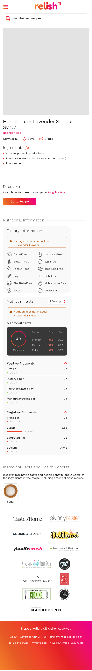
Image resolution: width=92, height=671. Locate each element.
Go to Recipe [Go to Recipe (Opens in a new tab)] (20, 201)
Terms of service (19, 642)
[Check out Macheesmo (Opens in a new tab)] (46, 609)
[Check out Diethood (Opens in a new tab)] (64, 533)
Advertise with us (30, 636)
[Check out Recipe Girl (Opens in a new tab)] (64, 564)
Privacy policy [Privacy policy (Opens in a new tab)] (39, 642)
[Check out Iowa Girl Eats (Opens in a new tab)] (64, 579)
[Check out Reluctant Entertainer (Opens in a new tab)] (64, 594)
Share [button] (46, 139)
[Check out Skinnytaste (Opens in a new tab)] (64, 518)
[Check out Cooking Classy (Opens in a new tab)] (27, 533)
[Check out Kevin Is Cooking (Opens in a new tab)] (36, 594)
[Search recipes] (46, 18)
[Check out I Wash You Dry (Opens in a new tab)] (36, 564)
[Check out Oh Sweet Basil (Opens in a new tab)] (37, 579)
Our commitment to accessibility (62, 636)
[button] (6, 7)
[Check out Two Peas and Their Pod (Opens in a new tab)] (64, 549)
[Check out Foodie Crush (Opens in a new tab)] (27, 549)
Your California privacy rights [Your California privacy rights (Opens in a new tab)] (66, 642)
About (13, 636)
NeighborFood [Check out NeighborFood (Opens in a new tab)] (12, 132)
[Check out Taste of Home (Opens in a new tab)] (27, 518)
